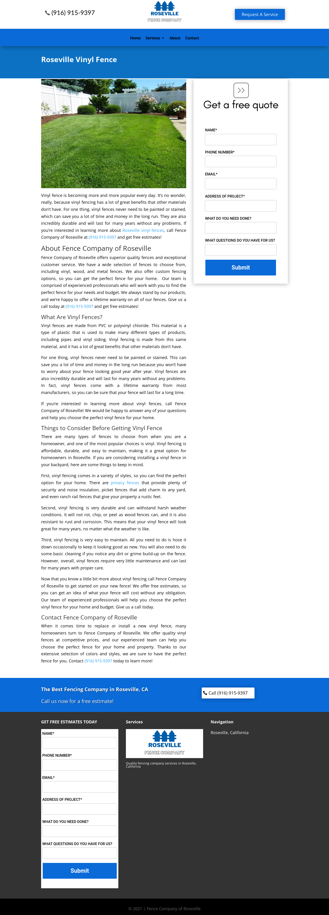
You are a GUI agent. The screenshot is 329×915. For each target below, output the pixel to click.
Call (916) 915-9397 (228, 693)
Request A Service (260, 14)
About (175, 38)
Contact (192, 38)
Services (153, 38)
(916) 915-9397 (102, 237)
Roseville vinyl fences (143, 230)
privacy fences (125, 482)
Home (135, 38)
